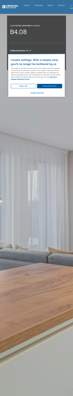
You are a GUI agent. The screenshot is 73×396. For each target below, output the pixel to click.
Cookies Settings (37, 92)
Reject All (23, 86)
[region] (36, 75)
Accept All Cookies (50, 86)
